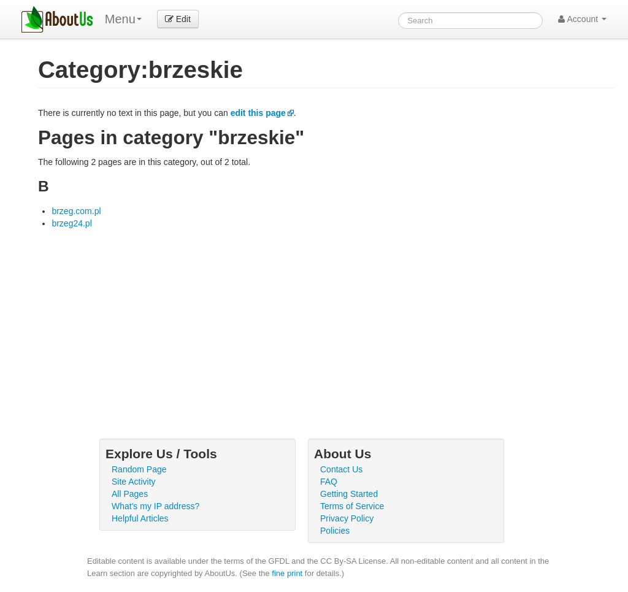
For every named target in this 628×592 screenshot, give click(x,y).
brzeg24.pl (71, 223)
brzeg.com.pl (76, 211)
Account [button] (582, 19)
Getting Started (349, 494)
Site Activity (134, 481)
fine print (287, 573)
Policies (335, 531)
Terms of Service (352, 506)
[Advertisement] (326, 321)
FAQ (328, 481)
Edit (178, 19)
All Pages (130, 494)
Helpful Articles (140, 518)
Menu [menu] (123, 19)
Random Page (139, 469)
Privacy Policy (346, 518)
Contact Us (341, 469)
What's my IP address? (155, 506)
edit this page (258, 113)
